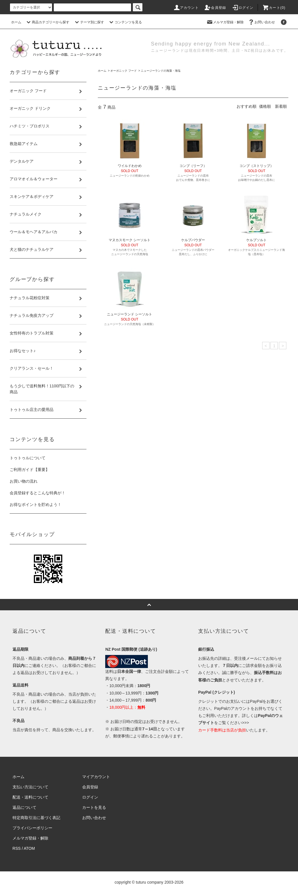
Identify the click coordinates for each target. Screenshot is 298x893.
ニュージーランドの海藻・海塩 (161, 70)
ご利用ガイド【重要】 (29, 469)
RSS (17, 848)
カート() (273, 8)
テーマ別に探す (88, 22)
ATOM (29, 848)
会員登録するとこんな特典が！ (37, 493)
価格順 (265, 106)
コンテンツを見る (125, 22)
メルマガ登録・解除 (225, 22)
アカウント (186, 8)
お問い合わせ (261, 22)
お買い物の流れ (24, 481)
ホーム (16, 22)
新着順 (281, 106)
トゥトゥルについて (27, 458)
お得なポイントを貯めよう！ (35, 504)
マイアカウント (96, 776)
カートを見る (94, 807)
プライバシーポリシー (32, 828)
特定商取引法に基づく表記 (36, 817)
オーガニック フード (123, 70)
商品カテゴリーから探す (47, 22)
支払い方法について (30, 787)
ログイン (243, 8)
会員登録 (215, 8)
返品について (24, 807)
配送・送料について (30, 797)
